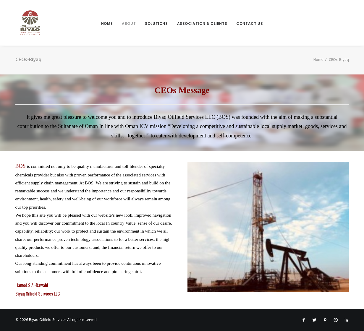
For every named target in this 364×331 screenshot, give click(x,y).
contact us (249, 23)
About (129, 23)
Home (107, 23)
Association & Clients (202, 23)
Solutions (156, 23)
